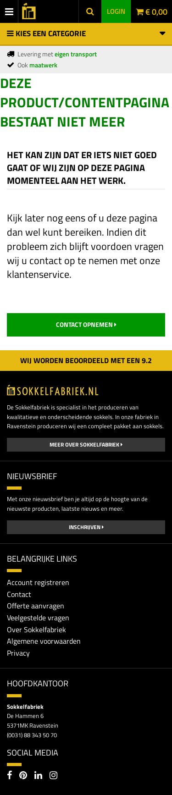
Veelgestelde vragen (38, 617)
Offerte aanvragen (35, 605)
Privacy (18, 652)
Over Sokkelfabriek (36, 629)
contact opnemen (86, 324)
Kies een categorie (86, 33)
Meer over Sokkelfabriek (86, 444)
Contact (19, 594)
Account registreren (38, 582)
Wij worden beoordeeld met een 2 (86, 360)
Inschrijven (86, 527)
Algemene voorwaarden (44, 640)
